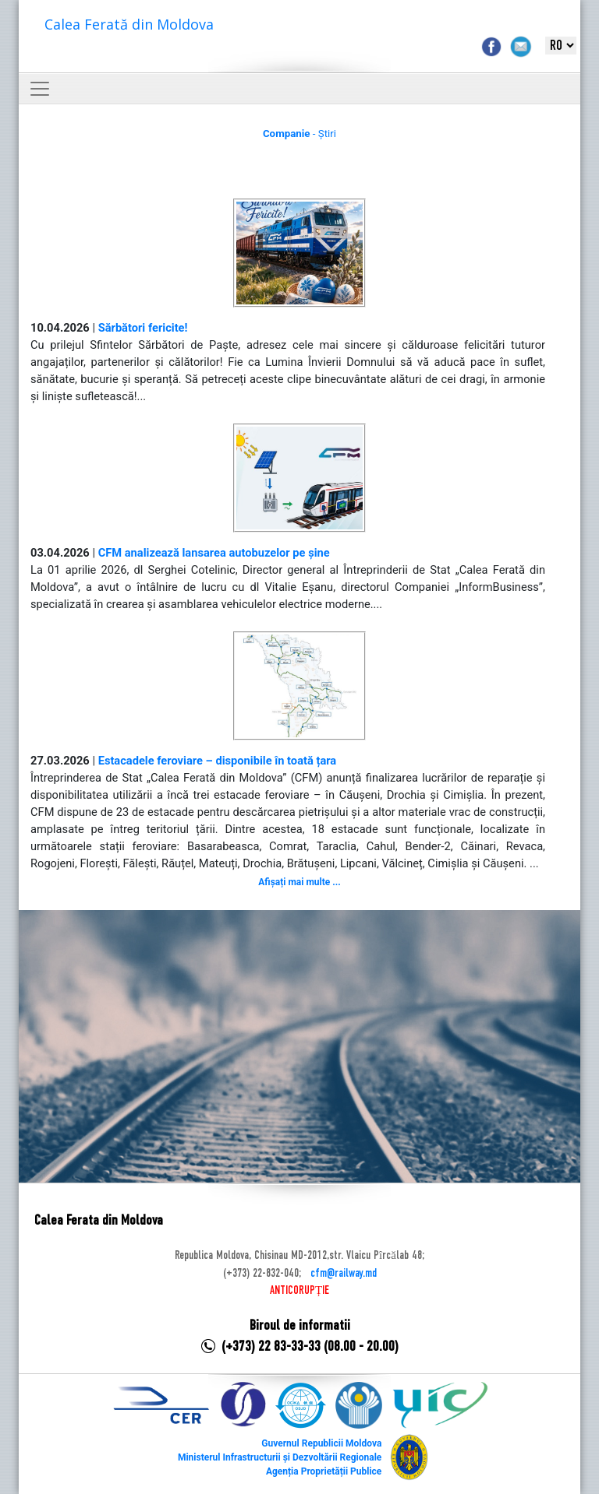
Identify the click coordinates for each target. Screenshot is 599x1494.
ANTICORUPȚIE (299, 1290)
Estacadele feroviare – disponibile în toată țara (217, 761)
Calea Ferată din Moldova (129, 24)
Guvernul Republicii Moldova (321, 1443)
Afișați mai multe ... (299, 882)
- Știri (299, 133)
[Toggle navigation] (40, 89)
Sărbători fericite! (143, 328)
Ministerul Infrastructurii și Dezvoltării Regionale (279, 1457)
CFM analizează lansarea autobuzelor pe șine (214, 553)
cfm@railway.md (343, 1273)
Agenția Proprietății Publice (323, 1471)
